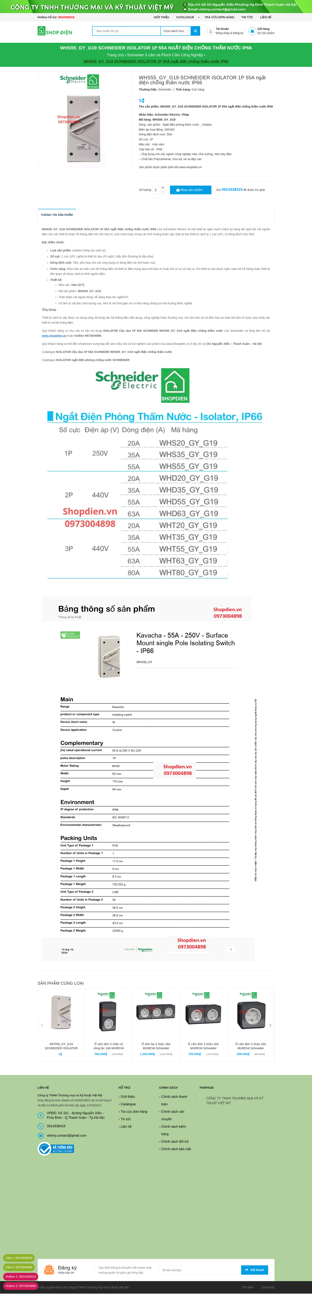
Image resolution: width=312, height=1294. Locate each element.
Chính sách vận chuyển (172, 1115)
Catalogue (185, 17)
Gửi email (254, 1270)
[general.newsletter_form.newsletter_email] (213, 1270)
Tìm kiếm (248, 1287)
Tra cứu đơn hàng (219, 17)
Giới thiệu (161, 17)
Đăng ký (238, 33)
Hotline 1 (23, 1276)
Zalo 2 (21, 1267)
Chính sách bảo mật (176, 1149)
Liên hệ (265, 17)
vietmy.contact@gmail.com (66, 1135)
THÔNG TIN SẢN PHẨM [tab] (57, 215)
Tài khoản (222, 29)
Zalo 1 (21, 1258)
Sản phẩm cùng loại (61, 983)
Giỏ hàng (263, 29)
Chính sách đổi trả (175, 1141)
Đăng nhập (222, 33)
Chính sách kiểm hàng (173, 1130)
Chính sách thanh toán (174, 1100)
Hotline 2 (23, 1286)
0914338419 (66, 17)
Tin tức (247, 17)
